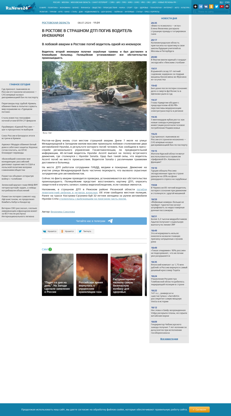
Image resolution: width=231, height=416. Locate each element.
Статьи (139, 12)
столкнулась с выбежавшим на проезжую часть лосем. (93, 198)
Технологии (156, 8)
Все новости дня (169, 339)
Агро (60, 12)
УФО (143, 2)
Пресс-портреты (152, 12)
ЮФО (130, 2)
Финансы (85, 8)
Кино (67, 12)
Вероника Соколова (63, 211)
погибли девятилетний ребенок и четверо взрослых (94, 191)
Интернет (168, 8)
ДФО (154, 2)
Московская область (80, 2)
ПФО (124, 2)
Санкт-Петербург (100, 2)
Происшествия (110, 8)
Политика (53, 8)
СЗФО (112, 2)
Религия (44, 12)
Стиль (74, 12)
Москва (65, 2)
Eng (227, 2)
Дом (81, 12)
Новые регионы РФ (167, 2)
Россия (56, 2)
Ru (221, 2)
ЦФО (118, 2)
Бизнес (75, 8)
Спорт (129, 8)
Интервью (129, 12)
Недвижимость (92, 12)
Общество (96, 8)
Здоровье (144, 8)
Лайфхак (118, 12)
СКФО (136, 2)
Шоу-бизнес (106, 12)
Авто (177, 8)
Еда (136, 8)
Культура (185, 8)
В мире (43, 8)
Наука (122, 8)
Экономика (65, 8)
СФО (148, 2)
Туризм (53, 12)
